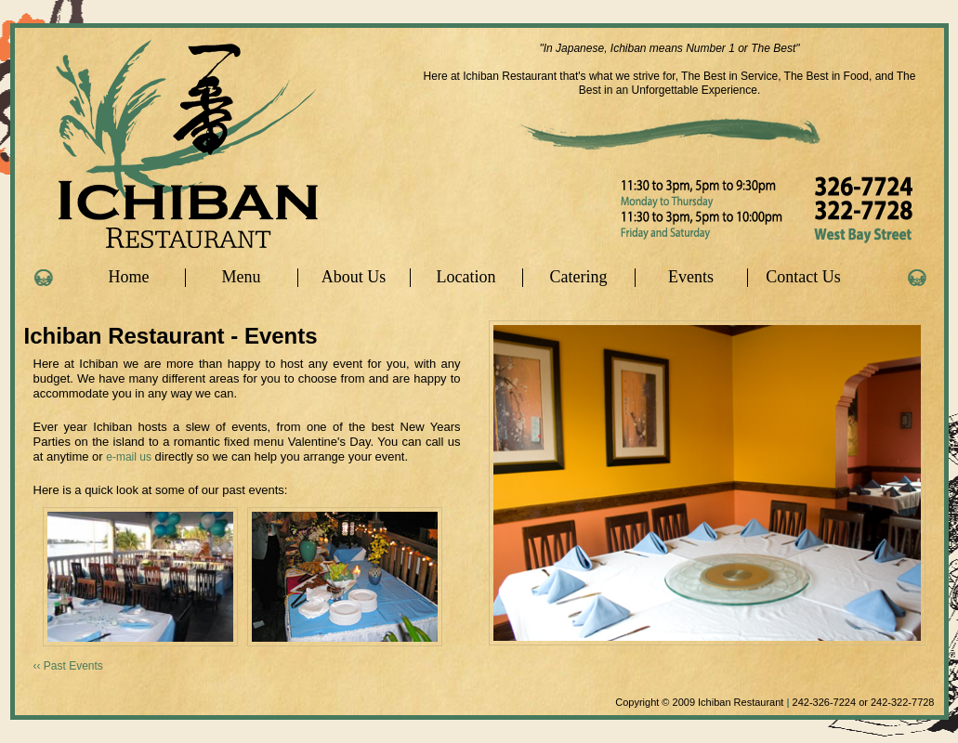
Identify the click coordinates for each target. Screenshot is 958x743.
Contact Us (803, 277)
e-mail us (128, 456)
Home (129, 277)
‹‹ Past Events (68, 665)
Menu (241, 277)
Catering (579, 277)
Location (466, 277)
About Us (354, 277)
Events (691, 277)
